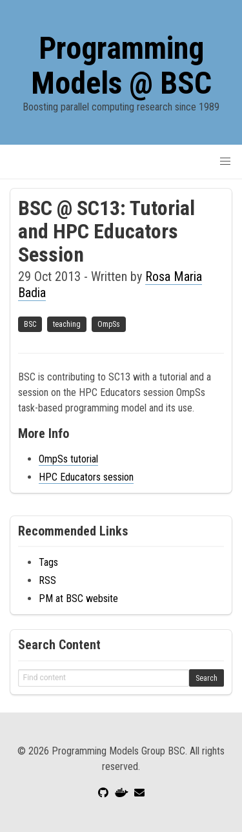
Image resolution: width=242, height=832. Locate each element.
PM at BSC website (78, 598)
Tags (48, 562)
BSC (30, 324)
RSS (47, 580)
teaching (67, 324)
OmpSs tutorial (68, 459)
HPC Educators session (86, 477)
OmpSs (108, 324)
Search (206, 678)
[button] (225, 161)
